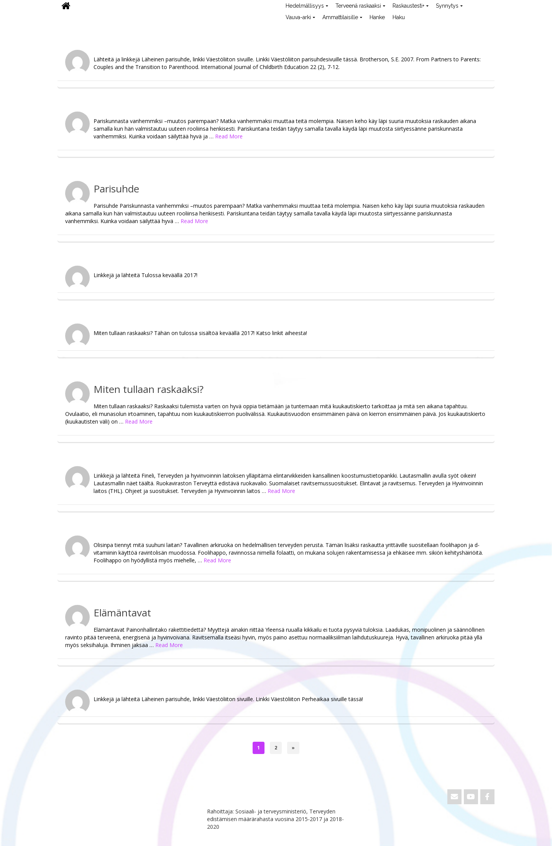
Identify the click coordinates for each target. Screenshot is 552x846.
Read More (229, 136)
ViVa (70, 28)
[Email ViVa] (454, 796)
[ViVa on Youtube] (471, 796)
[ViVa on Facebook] (487, 796)
